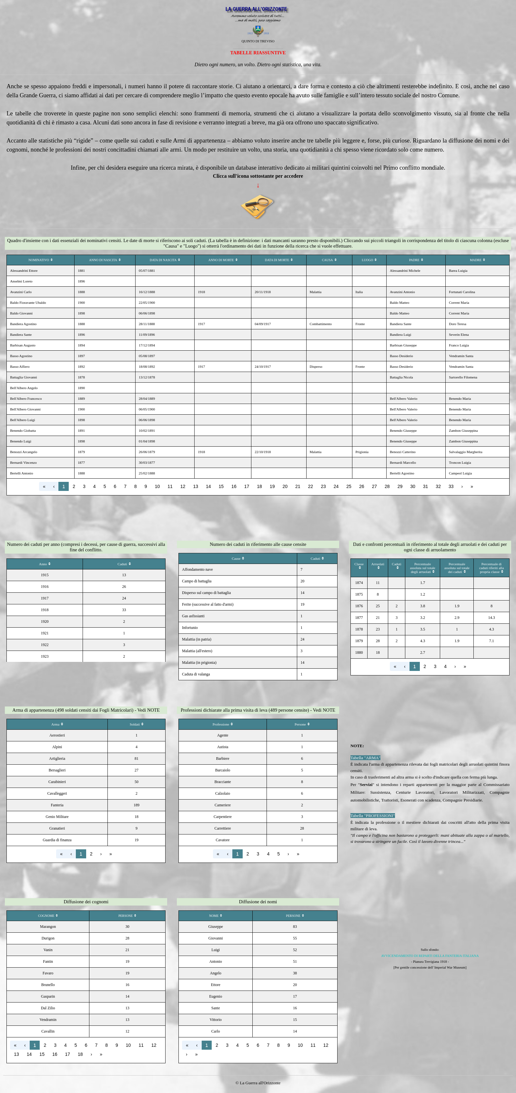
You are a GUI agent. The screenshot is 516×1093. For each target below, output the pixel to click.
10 (157, 486)
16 (234, 486)
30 (412, 486)
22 (310, 486)
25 (348, 486)
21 (297, 486)
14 (208, 486)
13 (195, 486)
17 (246, 486)
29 (400, 486)
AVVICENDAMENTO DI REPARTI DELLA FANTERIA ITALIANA (430, 956)
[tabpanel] (258, 37)
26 (361, 486)
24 (336, 486)
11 (170, 486)
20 (285, 486)
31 (425, 486)
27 (374, 486)
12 (183, 486)
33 (451, 486)
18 (259, 486)
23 (323, 486)
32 (438, 486)
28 (387, 486)
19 (272, 486)
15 (221, 486)
